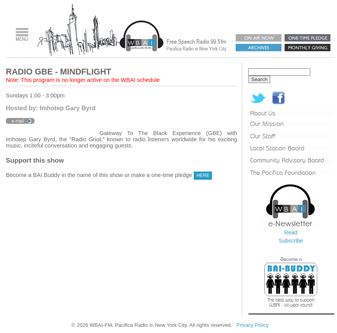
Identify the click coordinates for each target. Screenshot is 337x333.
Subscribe (291, 241)
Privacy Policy (252, 325)
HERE (202, 175)
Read (290, 232)
